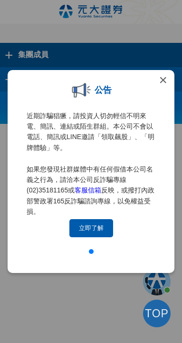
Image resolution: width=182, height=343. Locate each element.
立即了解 (91, 228)
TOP (157, 313)
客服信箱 (88, 190)
